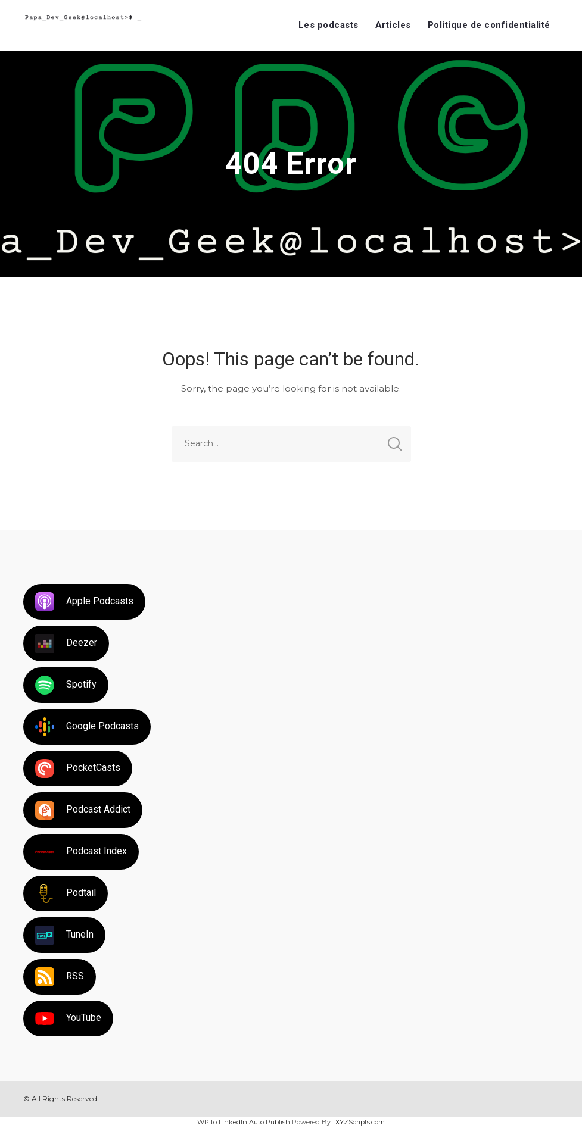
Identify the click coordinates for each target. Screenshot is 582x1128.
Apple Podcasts (84, 601)
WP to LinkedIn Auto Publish (243, 1122)
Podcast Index (81, 851)
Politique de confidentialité (489, 25)
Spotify (66, 685)
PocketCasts (77, 768)
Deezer (66, 643)
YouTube (68, 1018)
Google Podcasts (87, 726)
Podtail (65, 893)
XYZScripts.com (360, 1122)
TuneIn (64, 935)
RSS (59, 976)
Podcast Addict (82, 810)
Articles (393, 25)
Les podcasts (328, 25)
